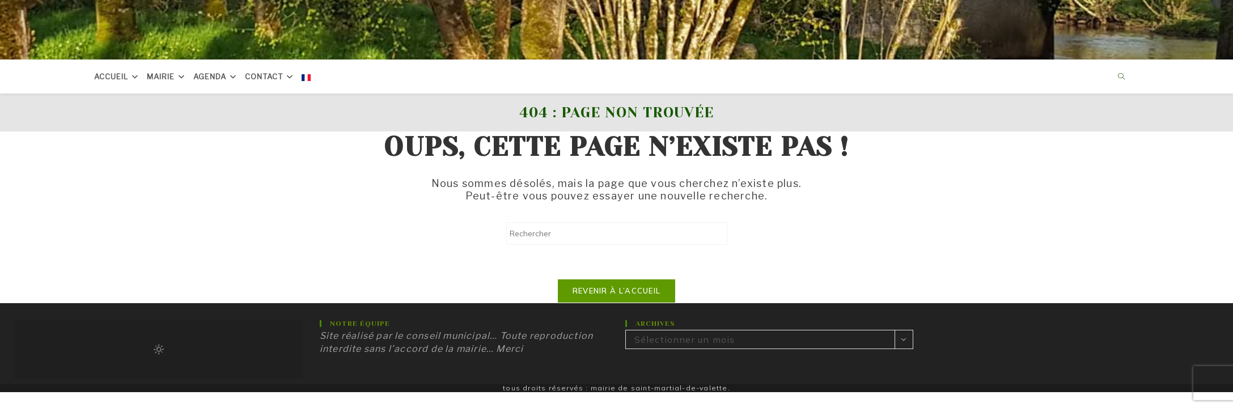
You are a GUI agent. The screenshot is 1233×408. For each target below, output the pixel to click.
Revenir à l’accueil (617, 290)
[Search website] (1122, 77)
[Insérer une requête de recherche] (616, 233)
